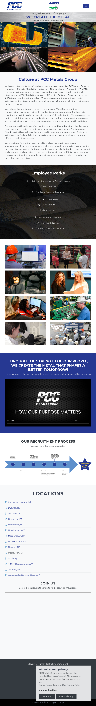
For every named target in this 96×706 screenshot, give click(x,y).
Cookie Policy (45, 685)
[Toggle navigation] (86, 6)
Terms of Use (59, 685)
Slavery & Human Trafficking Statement (48, 664)
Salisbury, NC (14, 558)
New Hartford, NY (17, 541)
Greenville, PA (15, 519)
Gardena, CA (14, 513)
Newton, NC (14, 547)
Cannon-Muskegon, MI (19, 502)
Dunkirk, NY (14, 508)
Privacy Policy (74, 685)
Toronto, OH (14, 569)
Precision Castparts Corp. (52, 702)
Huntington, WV (16, 530)
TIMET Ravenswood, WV (20, 564)
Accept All (47, 696)
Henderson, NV (15, 525)
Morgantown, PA (16, 536)
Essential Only (66, 696)
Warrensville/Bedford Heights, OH (25, 575)
